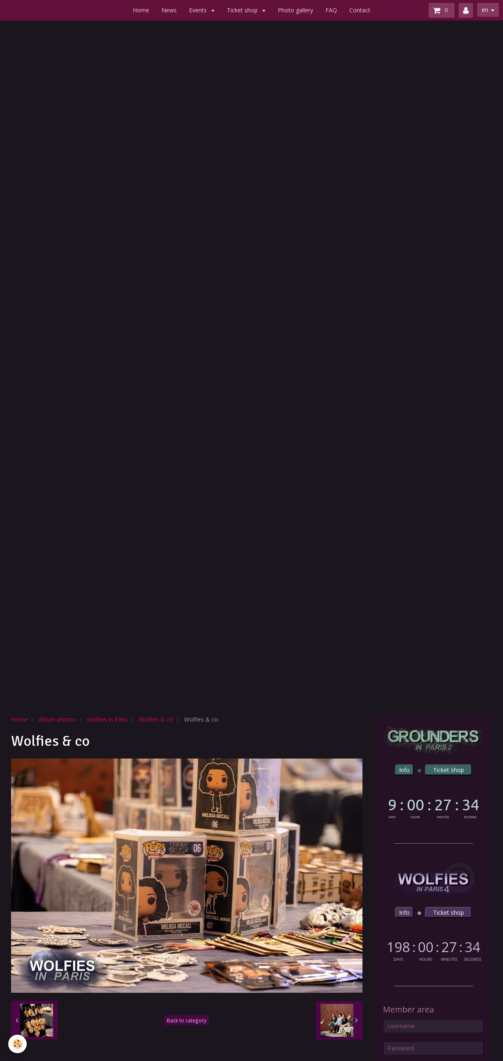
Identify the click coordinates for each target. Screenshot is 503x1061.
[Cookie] (17, 1044)
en (485, 10)
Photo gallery (295, 10)
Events (198, 10)
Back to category (186, 1020)
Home (141, 10)
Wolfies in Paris (107, 719)
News (169, 10)
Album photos (57, 719)
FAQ (331, 10)
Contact (359, 10)
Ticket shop (243, 10)
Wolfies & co (156, 719)
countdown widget (433, 806)
